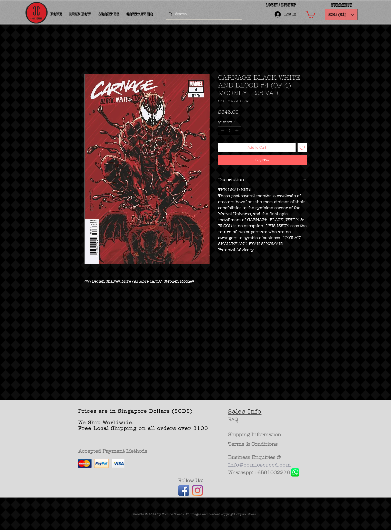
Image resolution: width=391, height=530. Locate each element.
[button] (310, 14)
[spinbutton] (229, 130)
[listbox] (341, 14)
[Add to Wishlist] (302, 147)
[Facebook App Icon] (183, 490)
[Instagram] (197, 490)
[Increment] (237, 130)
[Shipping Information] (255, 434)
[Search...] (203, 13)
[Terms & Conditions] (253, 444)
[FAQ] (233, 419)
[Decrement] (222, 130)
